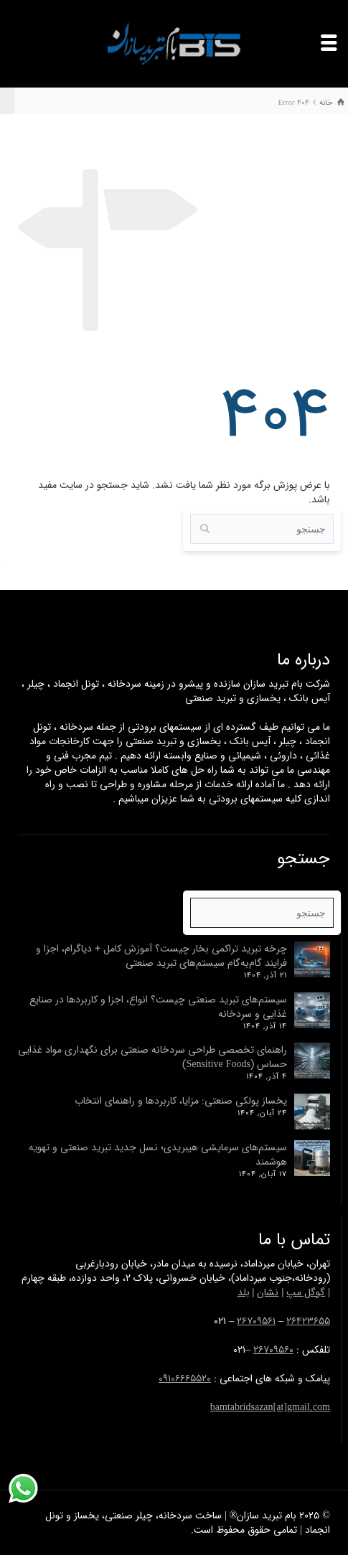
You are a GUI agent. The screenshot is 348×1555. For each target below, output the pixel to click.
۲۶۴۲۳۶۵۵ (308, 1321)
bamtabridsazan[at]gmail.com (270, 1407)
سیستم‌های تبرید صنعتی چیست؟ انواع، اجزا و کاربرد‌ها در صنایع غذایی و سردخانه (158, 1007)
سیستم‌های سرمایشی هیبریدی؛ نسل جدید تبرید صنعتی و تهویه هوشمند (158, 1155)
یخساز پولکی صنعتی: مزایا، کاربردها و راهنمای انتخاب (181, 1101)
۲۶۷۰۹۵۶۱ (256, 1321)
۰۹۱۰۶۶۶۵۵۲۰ (185, 1378)
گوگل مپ (305, 1292)
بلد (244, 1292)
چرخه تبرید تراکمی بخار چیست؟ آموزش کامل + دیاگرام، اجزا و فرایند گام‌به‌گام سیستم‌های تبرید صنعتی (161, 956)
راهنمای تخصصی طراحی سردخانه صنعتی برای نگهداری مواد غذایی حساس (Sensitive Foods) (152, 1057)
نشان (267, 1292)
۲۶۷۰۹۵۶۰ (273, 1350)
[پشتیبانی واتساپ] (23, 1488)
